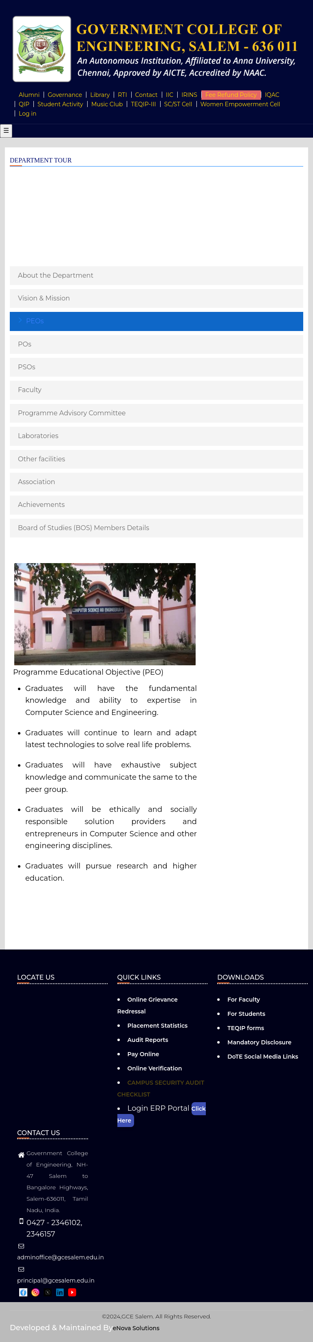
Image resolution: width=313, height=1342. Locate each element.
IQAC (272, 95)
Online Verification (155, 1068)
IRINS (189, 95)
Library (100, 95)
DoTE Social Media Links (262, 1056)
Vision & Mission (44, 298)
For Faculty (243, 999)
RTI (122, 95)
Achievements (41, 505)
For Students (246, 1013)
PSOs (26, 367)
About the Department (55, 275)
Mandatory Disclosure (259, 1042)
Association (36, 482)
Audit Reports (148, 1040)
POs (24, 344)
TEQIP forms (245, 1028)
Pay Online (143, 1054)
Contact (146, 95)
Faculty (30, 390)
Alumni (29, 95)
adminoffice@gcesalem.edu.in (60, 1252)
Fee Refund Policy (231, 95)
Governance (65, 95)
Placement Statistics (158, 1025)
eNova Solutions (136, 1328)
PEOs (35, 321)
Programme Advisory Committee (72, 413)
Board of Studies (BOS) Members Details (83, 528)
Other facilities (41, 459)
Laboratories (38, 436)
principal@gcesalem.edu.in (56, 1275)
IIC (169, 95)
